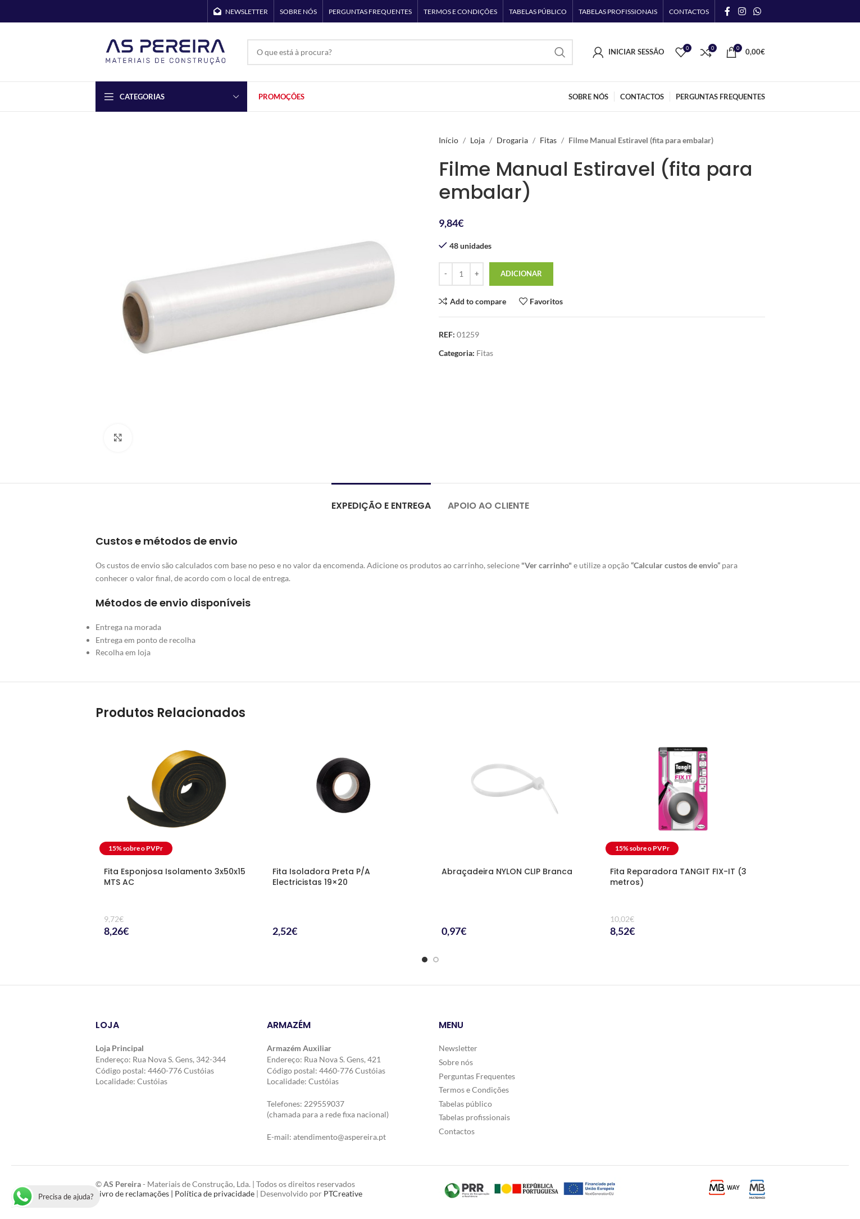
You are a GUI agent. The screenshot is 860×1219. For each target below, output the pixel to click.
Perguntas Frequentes (477, 1076)
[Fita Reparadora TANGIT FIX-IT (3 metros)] (683, 796)
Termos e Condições (474, 1089)
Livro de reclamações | (135, 1193)
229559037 (324, 1103)
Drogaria (512, 140)
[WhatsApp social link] (757, 11)
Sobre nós (456, 1062)
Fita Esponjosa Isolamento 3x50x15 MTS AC (174, 877)
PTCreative (343, 1193)
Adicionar (521, 273)
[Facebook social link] (727, 11)
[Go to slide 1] (424, 959)
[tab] (381, 500)
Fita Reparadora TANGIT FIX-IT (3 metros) (678, 877)
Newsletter (458, 1048)
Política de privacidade (214, 1193)
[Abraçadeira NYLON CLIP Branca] (515, 796)
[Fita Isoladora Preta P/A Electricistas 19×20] (345, 796)
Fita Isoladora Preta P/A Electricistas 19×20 (321, 877)
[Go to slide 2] (436, 959)
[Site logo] (165, 51)
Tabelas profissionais (474, 1117)
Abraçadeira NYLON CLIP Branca (507, 871)
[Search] (410, 52)
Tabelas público (465, 1103)
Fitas (548, 140)
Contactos (457, 1131)
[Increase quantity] (477, 274)
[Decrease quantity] (446, 274)
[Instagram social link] (741, 11)
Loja (477, 140)
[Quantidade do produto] (461, 274)
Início (448, 140)
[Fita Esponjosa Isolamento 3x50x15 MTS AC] (177, 796)
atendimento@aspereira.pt (339, 1137)
